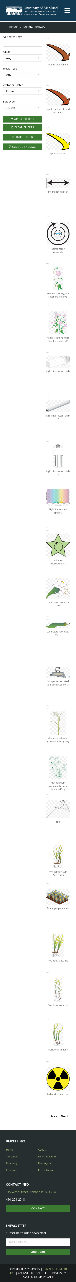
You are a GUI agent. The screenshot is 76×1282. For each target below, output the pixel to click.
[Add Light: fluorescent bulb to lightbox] (47, 351)
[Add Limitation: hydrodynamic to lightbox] (47, 529)
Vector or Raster (12, 85)
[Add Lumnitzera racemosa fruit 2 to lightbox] (47, 618)
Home (13, 27)
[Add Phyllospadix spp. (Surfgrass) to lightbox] (47, 840)
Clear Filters (22, 127)
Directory (11, 1163)
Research (11, 1170)
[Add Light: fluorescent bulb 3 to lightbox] (47, 440)
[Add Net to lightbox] (47, 795)
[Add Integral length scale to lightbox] (47, 173)
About (42, 1149)
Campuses (12, 1156)
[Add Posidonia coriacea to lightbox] (47, 973)
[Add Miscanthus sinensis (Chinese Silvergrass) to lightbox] (47, 707)
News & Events (47, 1156)
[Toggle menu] (67, 10)
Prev (54, 1116)
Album (6, 52)
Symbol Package (22, 146)
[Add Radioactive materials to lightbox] (47, 1062)
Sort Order (8, 101)
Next (64, 1116)
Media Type (9, 68)
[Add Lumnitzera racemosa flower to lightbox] (47, 573)
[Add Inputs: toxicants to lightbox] (47, 128)
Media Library (34, 27)
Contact (38, 1208)
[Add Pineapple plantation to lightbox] (47, 884)
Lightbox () (22, 137)
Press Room (45, 1170)
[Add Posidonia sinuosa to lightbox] (47, 1018)
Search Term (12, 37)
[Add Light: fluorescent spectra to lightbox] (47, 484)
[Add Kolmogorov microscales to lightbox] (47, 217)
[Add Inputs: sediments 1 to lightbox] (47, 39)
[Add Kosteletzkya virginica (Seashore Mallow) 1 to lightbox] (47, 262)
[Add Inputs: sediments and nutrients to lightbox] (47, 84)
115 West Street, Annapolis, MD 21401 (32, 1192)
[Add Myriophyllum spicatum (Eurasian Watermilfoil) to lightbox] (47, 751)
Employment (46, 1163)
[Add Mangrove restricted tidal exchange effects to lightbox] (47, 662)
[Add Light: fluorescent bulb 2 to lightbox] (47, 395)
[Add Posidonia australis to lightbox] (47, 929)
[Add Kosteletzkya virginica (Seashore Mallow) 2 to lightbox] (47, 306)
